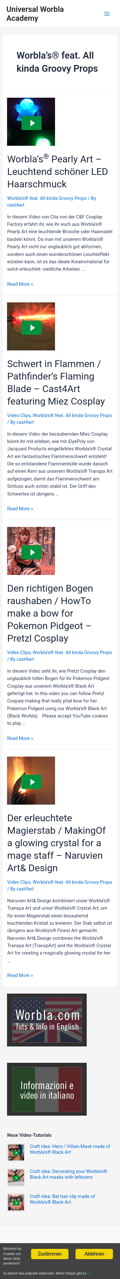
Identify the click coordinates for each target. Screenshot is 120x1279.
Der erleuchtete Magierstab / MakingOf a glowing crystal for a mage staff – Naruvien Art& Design (56, 842)
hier (89, 1273)
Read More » (20, 284)
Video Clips (18, 415)
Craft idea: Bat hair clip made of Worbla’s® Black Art (62, 1199)
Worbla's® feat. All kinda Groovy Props (46, 198)
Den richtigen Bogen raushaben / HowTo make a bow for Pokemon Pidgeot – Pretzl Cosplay (50, 613)
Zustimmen (49, 1254)
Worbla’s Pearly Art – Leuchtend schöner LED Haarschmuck (57, 171)
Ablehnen (94, 1254)
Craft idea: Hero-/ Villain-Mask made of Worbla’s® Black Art (70, 1149)
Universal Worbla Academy (35, 14)
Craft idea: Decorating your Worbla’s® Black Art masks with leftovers (68, 1174)
